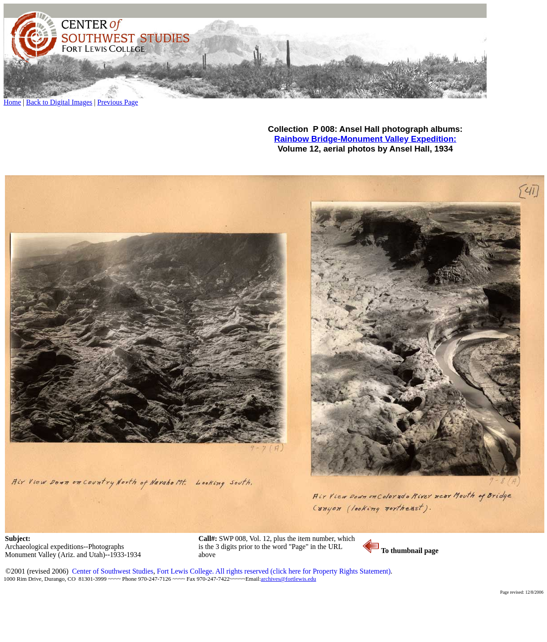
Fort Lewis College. (186, 571)
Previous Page (117, 102)
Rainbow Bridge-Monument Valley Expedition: (365, 139)
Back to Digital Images (59, 102)
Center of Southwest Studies (112, 571)
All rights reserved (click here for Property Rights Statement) (302, 571)
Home (12, 102)
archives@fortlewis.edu (288, 578)
